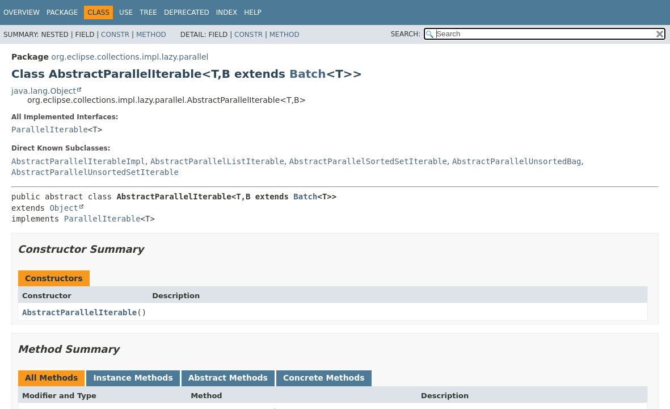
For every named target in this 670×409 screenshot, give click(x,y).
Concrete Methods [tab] (324, 377)
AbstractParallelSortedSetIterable (368, 161)
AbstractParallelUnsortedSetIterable (95, 172)
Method (151, 35)
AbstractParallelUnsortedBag (516, 161)
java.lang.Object (43, 90)
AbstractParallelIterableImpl (78, 161)
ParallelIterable (49, 129)
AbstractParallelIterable (79, 312)
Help (253, 12)
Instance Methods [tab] (132, 377)
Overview (21, 12)
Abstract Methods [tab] (228, 377)
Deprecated (186, 12)
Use (126, 12)
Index (227, 12)
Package (62, 12)
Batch (307, 74)
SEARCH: (406, 34)
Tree (148, 12)
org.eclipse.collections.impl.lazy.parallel (129, 56)
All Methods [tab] (51, 377)
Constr (115, 35)
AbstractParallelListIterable (217, 161)
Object (63, 207)
